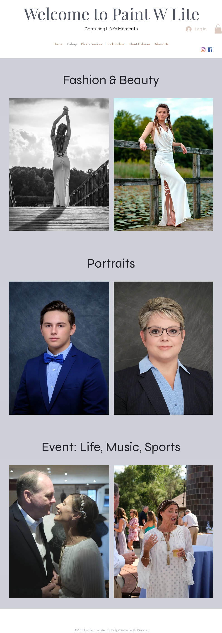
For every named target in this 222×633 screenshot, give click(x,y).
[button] (218, 29)
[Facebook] (210, 49)
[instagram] (203, 49)
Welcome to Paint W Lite (111, 13)
